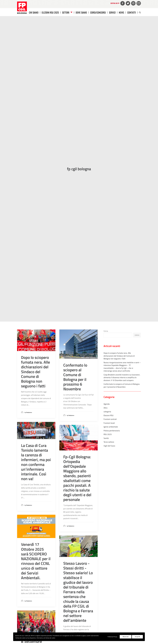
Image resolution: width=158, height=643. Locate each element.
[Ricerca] (140, 12)
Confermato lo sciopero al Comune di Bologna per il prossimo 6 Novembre (75, 297)
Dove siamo (81, 12)
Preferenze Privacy (112, 637)
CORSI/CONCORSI (98, 12)
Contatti (131, 12)
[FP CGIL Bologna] (22, 8)
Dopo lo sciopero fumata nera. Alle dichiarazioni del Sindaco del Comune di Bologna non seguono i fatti (35, 292)
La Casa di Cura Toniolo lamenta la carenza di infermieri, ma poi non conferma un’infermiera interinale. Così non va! (36, 382)
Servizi (112, 12)
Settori (67, 12)
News (121, 12)
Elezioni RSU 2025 (50, 12)
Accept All (137, 637)
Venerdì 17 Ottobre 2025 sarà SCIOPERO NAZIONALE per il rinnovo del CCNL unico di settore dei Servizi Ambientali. (35, 481)
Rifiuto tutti (125, 637)
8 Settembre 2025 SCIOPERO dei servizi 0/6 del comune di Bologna (36, 571)
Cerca (106, 251)
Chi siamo (33, 12)
